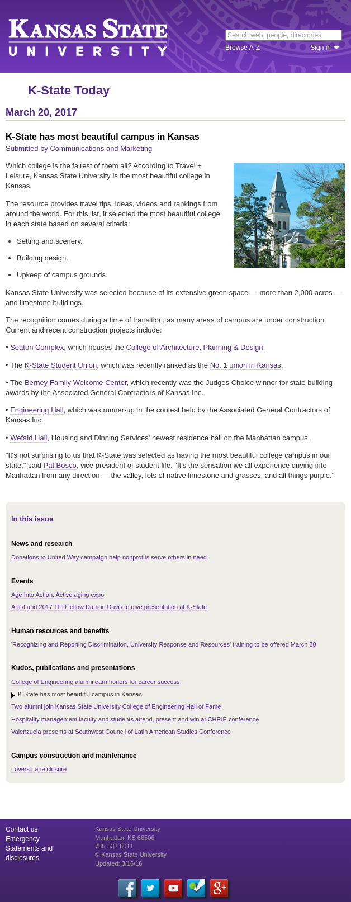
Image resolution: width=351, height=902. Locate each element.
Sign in (320, 47)
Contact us (21, 829)
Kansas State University (102, 36)
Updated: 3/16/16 (118, 863)
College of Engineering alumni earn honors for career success (95, 681)
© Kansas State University (131, 854)
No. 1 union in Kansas (245, 365)
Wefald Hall (28, 438)
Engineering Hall (36, 410)
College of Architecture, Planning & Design (194, 347)
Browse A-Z (242, 47)
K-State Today (69, 90)
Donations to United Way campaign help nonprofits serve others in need (109, 557)
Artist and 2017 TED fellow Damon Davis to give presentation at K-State (109, 607)
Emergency (23, 839)
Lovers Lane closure (39, 769)
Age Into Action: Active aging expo (57, 594)
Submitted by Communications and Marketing (79, 148)
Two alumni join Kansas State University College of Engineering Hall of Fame (116, 706)
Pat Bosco (59, 465)
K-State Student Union (61, 365)
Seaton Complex (37, 347)
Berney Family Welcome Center (76, 382)
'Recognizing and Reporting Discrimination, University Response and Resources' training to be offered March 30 (163, 644)
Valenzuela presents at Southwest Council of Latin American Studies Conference (121, 731)
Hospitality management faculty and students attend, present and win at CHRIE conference (135, 719)
